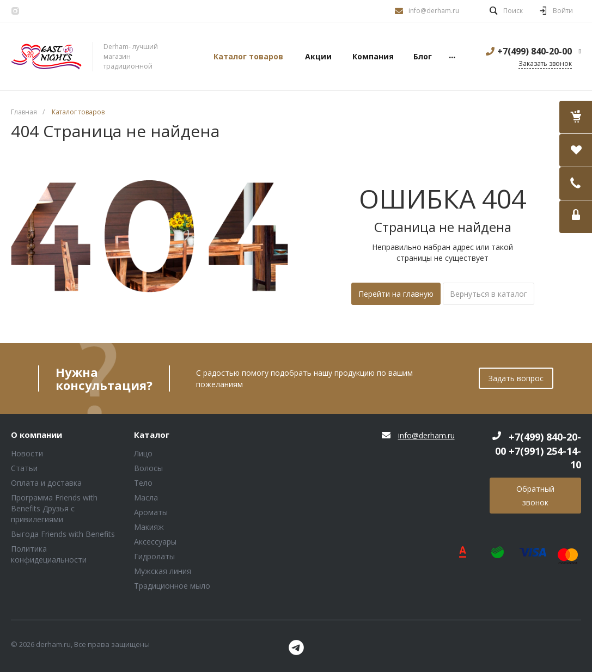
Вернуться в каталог (488, 294)
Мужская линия (162, 571)
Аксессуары (155, 541)
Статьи (24, 468)
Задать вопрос (516, 378)
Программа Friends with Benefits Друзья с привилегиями (54, 508)
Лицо (143, 453)
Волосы (148, 468)
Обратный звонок (535, 496)
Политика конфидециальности (49, 554)
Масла (146, 497)
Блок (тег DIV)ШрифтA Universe (46, 56)
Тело (143, 483)
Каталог (151, 435)
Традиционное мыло (172, 586)
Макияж (149, 527)
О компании (36, 435)
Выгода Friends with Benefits (63, 534)
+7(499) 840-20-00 (534, 51)
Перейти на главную (396, 294)
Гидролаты (154, 556)
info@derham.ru (433, 10)
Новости (27, 453)
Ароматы (151, 512)
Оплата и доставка (46, 483)
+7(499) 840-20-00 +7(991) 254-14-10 (538, 450)
